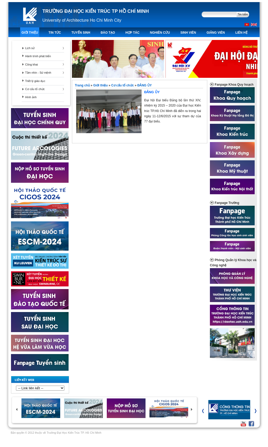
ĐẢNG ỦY (144, 85)
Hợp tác (132, 32)
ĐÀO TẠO (108, 32)
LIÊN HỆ (241, 32)
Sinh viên (188, 32)
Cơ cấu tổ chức (35, 89)
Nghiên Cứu (160, 32)
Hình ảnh (31, 97)
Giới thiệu (29, 32)
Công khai (31, 64)
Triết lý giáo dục (35, 81)
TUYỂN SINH (80, 32)
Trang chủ (83, 85)
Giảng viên (215, 32)
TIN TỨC (54, 32)
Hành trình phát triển (38, 56)
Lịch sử (30, 48)
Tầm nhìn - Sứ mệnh (38, 72)
